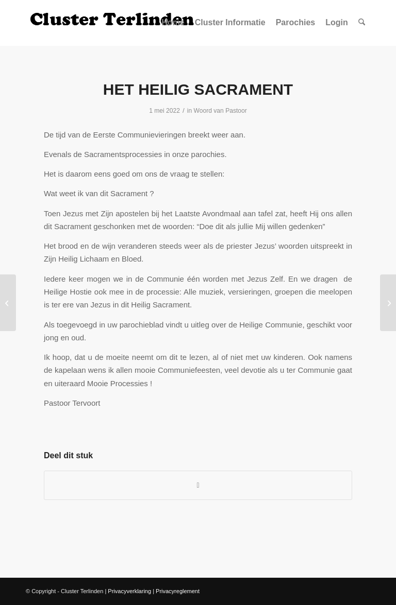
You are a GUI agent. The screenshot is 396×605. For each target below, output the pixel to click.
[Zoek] (361, 22)
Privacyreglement (178, 591)
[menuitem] (172, 22)
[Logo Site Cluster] (113, 22)
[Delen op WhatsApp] (198, 485)
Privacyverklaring (129, 591)
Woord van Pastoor (220, 110)
